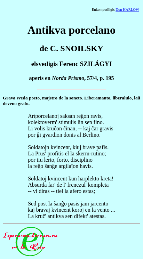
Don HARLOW (127, 9)
